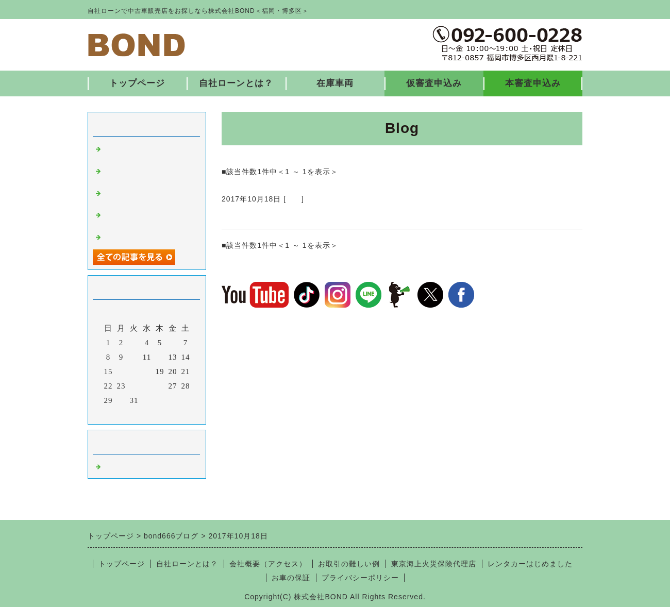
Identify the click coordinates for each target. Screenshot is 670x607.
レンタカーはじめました (530, 564)
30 (121, 400)
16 (121, 371)
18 (147, 371)
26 (160, 386)
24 (134, 386)
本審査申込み (533, 83)
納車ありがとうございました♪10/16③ (305, 216)
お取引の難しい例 (349, 564)
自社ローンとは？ (236, 83)
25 (147, 386)
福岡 (293, 199)
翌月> (168, 414)
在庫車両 (335, 83)
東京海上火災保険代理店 (433, 564)
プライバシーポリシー (360, 578)
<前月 (125, 414)
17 (134, 371)
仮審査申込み (434, 83)
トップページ (137, 83)
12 (160, 357)
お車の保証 (291, 578)
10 (134, 357)
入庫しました (128, 236)
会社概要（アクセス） (268, 564)
